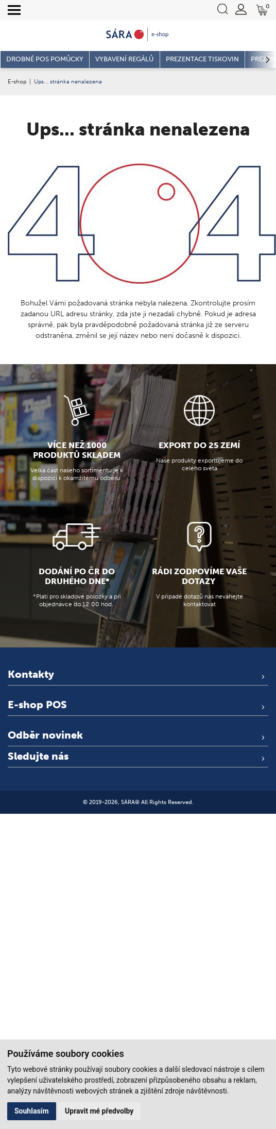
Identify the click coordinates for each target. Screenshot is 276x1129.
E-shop (17, 81)
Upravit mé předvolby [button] (99, 1111)
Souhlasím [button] (31, 1111)
